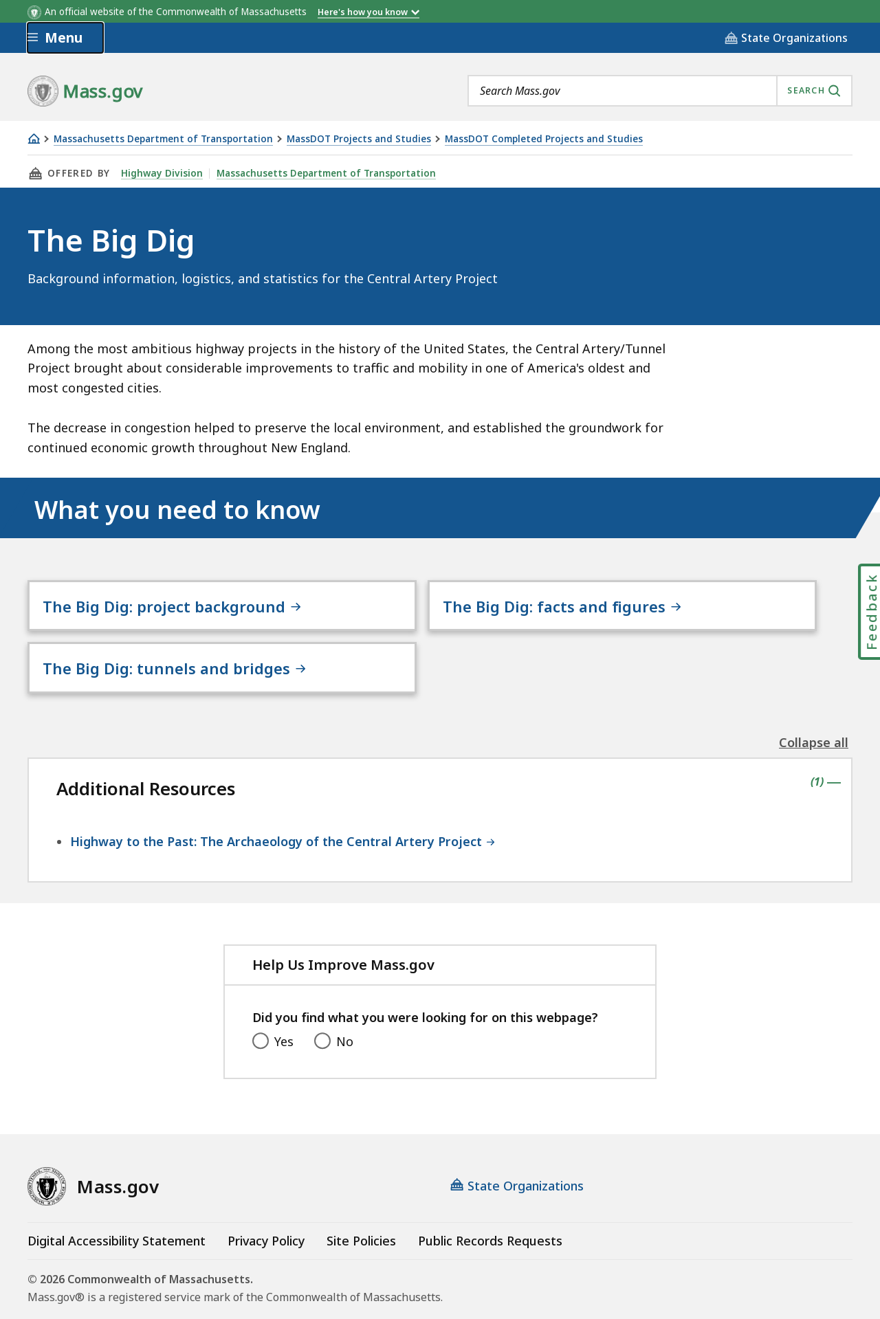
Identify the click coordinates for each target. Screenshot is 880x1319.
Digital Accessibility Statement (117, 1204)
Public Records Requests (490, 1204)
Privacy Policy (266, 1204)
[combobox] (660, 91)
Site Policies (361, 1204)
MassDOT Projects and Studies (359, 139)
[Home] (33, 138)
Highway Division (161, 173)
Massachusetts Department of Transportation (163, 139)
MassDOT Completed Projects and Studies (544, 139)
